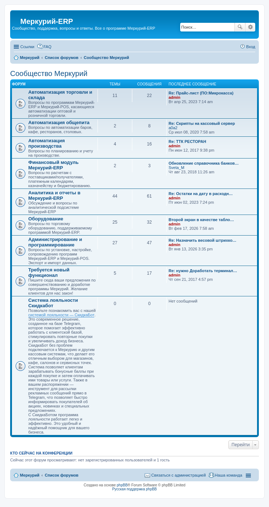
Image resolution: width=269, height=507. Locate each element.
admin (174, 97)
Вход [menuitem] (250, 47)
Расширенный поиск (250, 27)
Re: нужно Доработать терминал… (203, 271)
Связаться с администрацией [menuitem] (178, 475)
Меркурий (30, 475)
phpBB (122, 485)
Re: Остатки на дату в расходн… (201, 193)
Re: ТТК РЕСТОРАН (187, 141)
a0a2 (173, 128)
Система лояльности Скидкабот (53, 302)
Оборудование (45, 218)
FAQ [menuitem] (47, 47)
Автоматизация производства (46, 143)
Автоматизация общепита (59, 122)
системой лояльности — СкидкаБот (61, 315)
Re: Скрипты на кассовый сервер (202, 123)
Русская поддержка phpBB (134, 489)
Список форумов (61, 475)
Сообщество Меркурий (48, 73)
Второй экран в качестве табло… (201, 219)
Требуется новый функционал (49, 272)
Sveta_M (176, 167)
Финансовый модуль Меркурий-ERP (53, 165)
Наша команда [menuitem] (228, 475)
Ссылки (27, 47)
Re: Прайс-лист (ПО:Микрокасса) (201, 93)
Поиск (240, 27)
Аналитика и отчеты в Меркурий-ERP (54, 195)
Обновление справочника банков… (204, 163)
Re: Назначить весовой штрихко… (202, 240)
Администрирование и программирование (55, 242)
